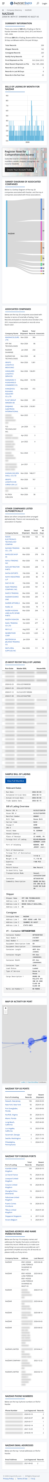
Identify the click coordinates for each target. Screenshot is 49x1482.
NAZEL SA (9, 607)
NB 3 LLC (8, 629)
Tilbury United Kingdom (10, 1211)
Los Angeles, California (10, 1129)
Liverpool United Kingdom (11, 1179)
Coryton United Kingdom (11, 1186)
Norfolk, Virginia (11, 1115)
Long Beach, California (10, 1123)
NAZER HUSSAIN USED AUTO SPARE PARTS (12, 613)
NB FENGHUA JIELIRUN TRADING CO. (12, 642)
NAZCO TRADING (11, 593)
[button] (6, 1008)
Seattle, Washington (13, 1138)
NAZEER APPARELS (12, 603)
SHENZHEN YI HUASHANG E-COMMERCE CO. (11, 382)
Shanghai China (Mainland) (11, 1192)
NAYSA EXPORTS (11, 573)
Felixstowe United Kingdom (12, 1198)
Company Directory (14, 10)
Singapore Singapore (13, 1216)
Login (44, 3)
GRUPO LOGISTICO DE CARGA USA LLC (11, 482)
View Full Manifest (15, 781)
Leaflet (23, 1082)
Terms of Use (22, 1478)
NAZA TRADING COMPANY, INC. (11, 588)
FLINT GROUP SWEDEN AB (10, 401)
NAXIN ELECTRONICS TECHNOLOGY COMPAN (10, 541)
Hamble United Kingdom (11, 1169)
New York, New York (13, 1104)
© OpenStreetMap (32, 1082)
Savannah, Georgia (12, 1134)
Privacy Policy (8, 1478)
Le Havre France (11, 1175)
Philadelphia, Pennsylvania (10, 1143)
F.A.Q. (33, 1478)
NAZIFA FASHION (12, 619)
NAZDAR (11, 233)
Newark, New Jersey (13, 1101)
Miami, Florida (10, 1118)
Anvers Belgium (11, 1220)
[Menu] (3, 3)
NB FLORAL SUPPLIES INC (10, 649)
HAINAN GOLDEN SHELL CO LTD (12, 474)
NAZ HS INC (9, 583)
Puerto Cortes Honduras (10, 1204)
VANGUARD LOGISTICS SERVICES (9, 373)
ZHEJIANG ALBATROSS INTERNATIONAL (11, 409)
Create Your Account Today (19, 169)
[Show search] (37, 3)
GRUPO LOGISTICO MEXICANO (9, 365)
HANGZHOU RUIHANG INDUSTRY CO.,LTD (10, 393)
